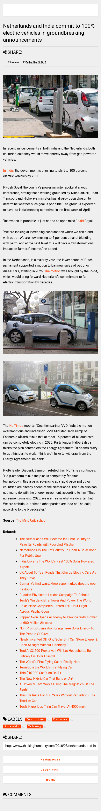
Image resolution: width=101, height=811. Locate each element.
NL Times (16, 426)
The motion (52, 271)
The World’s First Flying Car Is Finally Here (50, 662)
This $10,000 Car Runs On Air (40, 673)
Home (50, 779)
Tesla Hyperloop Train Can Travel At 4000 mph (53, 707)
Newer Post (51, 759)
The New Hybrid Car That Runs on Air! (46, 679)
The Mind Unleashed (30, 520)
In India (8, 171)
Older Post (50, 769)
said (81, 221)
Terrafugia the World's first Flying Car (46, 667)
